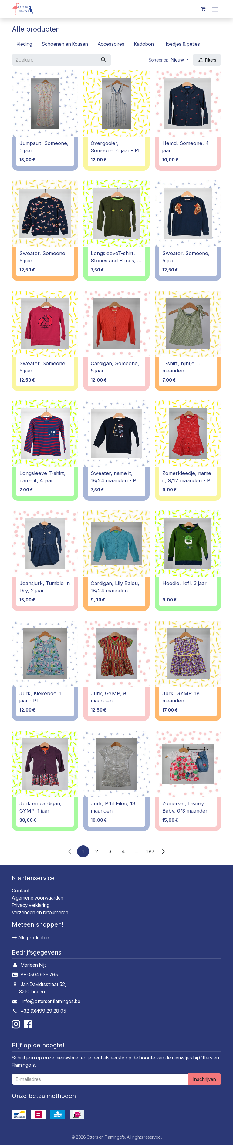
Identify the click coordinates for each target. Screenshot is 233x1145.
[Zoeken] (103, 60)
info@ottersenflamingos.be (51, 1001)
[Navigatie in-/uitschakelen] (215, 8)
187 (150, 851)
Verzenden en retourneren (40, 912)
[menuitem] (24, 44)
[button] (168, 60)
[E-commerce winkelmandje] (203, 9)
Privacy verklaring (30, 905)
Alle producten (30, 938)
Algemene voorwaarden (37, 898)
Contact (20, 890)
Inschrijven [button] (204, 1079)
